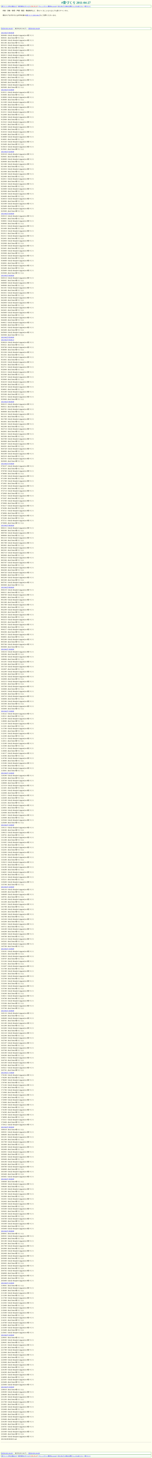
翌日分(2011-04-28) (34, 28)
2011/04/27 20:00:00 (7, 1231)
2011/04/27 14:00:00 (7, 887)
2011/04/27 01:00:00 (7, 90)
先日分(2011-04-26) (7, 28)
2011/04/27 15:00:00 (7, 949)
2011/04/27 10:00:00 (7, 649)
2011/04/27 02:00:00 (7, 152)
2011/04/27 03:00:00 (7, 213)
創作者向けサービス (28, 6)
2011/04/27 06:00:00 (7, 402)
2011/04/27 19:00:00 (7, 1179)
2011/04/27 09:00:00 (7, 587)
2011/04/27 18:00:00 (7, 1127)
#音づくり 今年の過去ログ (9, 6)
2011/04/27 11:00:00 (7, 711)
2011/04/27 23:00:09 (7, 1387)
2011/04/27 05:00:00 (7, 337)
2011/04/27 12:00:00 (7, 773)
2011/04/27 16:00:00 (7, 1011)
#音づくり (87, 6)
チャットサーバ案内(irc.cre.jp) (48, 6)
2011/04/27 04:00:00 (7, 275)
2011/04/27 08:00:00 (7, 525)
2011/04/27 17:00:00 (7, 1073)
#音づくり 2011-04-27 (76, 2)
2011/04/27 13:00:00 (7, 825)
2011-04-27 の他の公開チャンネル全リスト (70, 6)
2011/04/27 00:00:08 (7, 33)
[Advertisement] (36, 22)
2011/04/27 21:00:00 (7, 1283)
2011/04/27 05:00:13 (7, 340)
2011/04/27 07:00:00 (7, 463)
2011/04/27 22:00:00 (7, 1335)
